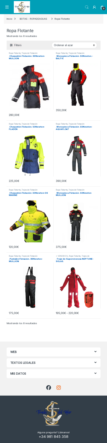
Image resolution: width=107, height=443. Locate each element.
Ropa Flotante (14, 53)
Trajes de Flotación (30, 53)
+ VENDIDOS (62, 256)
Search (87, 7)
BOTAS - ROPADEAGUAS (33, 18)
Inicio (9, 18)
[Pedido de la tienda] (74, 45)
